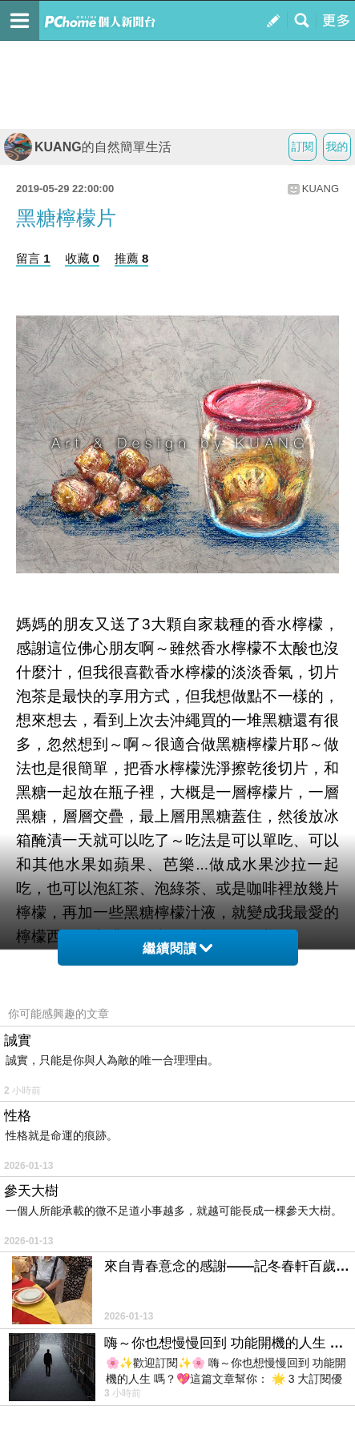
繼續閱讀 (177, 948)
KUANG (320, 189)
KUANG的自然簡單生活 (87, 147)
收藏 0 (82, 258)
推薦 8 (132, 258)
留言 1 (33, 258)
